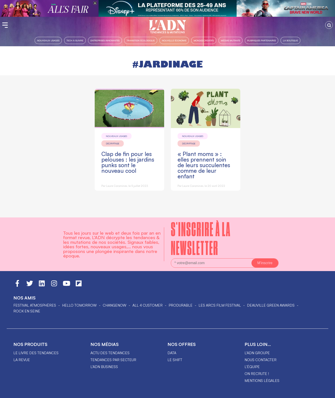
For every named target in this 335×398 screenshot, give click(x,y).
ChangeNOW (114, 305)
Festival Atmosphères (34, 305)
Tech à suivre (75, 40)
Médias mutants (230, 40)
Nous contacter (260, 360)
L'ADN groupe (257, 353)
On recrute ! (257, 373)
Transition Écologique (141, 40)
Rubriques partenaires (261, 40)
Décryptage (112, 143)
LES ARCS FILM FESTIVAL (220, 305)
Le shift (175, 360)
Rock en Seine (26, 311)
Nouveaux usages (48, 40)
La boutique (290, 40)
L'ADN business (104, 366)
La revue (21, 360)
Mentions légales (262, 380)
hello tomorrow (79, 305)
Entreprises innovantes (104, 40)
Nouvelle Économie (174, 40)
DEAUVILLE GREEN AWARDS (271, 305)
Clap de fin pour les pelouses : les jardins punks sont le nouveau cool (127, 162)
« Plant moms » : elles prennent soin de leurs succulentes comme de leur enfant (204, 165)
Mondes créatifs (204, 40)
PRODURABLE (181, 305)
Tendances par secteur (113, 360)
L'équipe (252, 366)
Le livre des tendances (36, 353)
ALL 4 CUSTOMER (147, 305)
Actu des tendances (110, 353)
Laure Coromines (116, 185)
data (172, 353)
